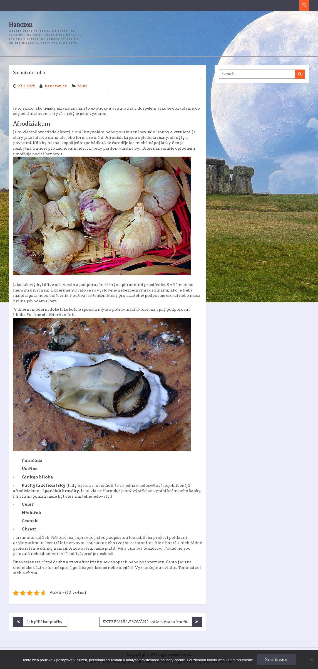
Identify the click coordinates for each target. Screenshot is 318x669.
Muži (82, 86)
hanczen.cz (56, 86)
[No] (311, 659)
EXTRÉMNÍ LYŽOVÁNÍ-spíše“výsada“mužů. (145, 621)
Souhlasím (276, 659)
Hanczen (21, 24)
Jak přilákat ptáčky (45, 621)
